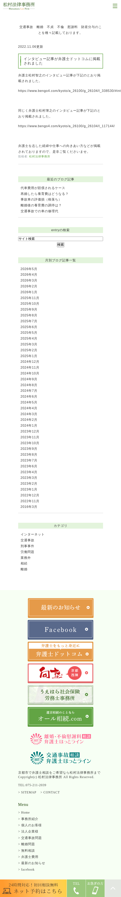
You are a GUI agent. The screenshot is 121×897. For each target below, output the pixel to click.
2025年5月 (29, 332)
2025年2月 (29, 350)
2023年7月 (29, 460)
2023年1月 (29, 489)
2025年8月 (29, 315)
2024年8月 (29, 385)
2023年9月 (29, 448)
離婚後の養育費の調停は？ (41, 205)
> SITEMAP (27, 792)
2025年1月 (29, 356)
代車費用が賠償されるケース (43, 188)
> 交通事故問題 (30, 838)
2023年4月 (29, 472)
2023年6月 (29, 466)
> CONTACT (50, 792)
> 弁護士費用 (28, 857)
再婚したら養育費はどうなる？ (45, 193)
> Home (24, 812)
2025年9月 (29, 309)
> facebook (26, 869)
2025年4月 (29, 338)
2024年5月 (29, 402)
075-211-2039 (36, 785)
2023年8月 (29, 454)
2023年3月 (29, 477)
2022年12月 (30, 495)
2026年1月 (29, 292)
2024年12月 (30, 361)
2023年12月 (30, 431)
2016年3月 (29, 506)
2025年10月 (30, 303)
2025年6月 (29, 327)
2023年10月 (30, 443)
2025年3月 (29, 344)
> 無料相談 (26, 850)
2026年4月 (29, 274)
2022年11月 (30, 501)
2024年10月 (30, 373)
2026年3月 (29, 280)
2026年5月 (29, 269)
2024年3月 (29, 414)
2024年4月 (29, 408)
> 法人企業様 (28, 831)
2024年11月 (30, 367)
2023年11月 (30, 437)
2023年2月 (29, 483)
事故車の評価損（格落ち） (41, 199)
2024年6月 (29, 396)
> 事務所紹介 (28, 819)
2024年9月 (29, 379)
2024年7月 (29, 390)
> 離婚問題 (26, 844)
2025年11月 (30, 298)
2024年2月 (29, 419)
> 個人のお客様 (30, 825)
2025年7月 (29, 321)
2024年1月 (29, 425)
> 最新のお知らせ (31, 863)
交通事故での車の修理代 (39, 211)
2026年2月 (29, 286)
